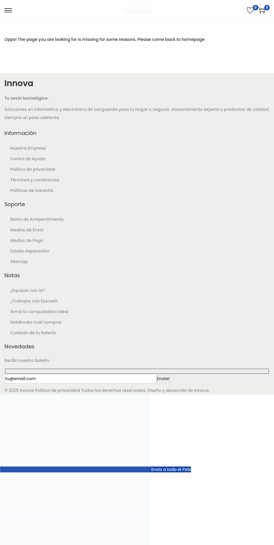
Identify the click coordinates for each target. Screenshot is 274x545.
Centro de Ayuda (27, 159)
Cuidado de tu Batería (33, 333)
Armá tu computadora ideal (39, 312)
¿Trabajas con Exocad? (34, 301)
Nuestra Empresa (28, 148)
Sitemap (19, 262)
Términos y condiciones (34, 180)
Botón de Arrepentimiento (37, 219)
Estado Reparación (29, 251)
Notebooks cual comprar (36, 322)
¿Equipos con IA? (27, 290)
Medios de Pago (26, 240)
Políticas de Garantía (31, 190)
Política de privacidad (32, 169)
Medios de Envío (26, 230)
